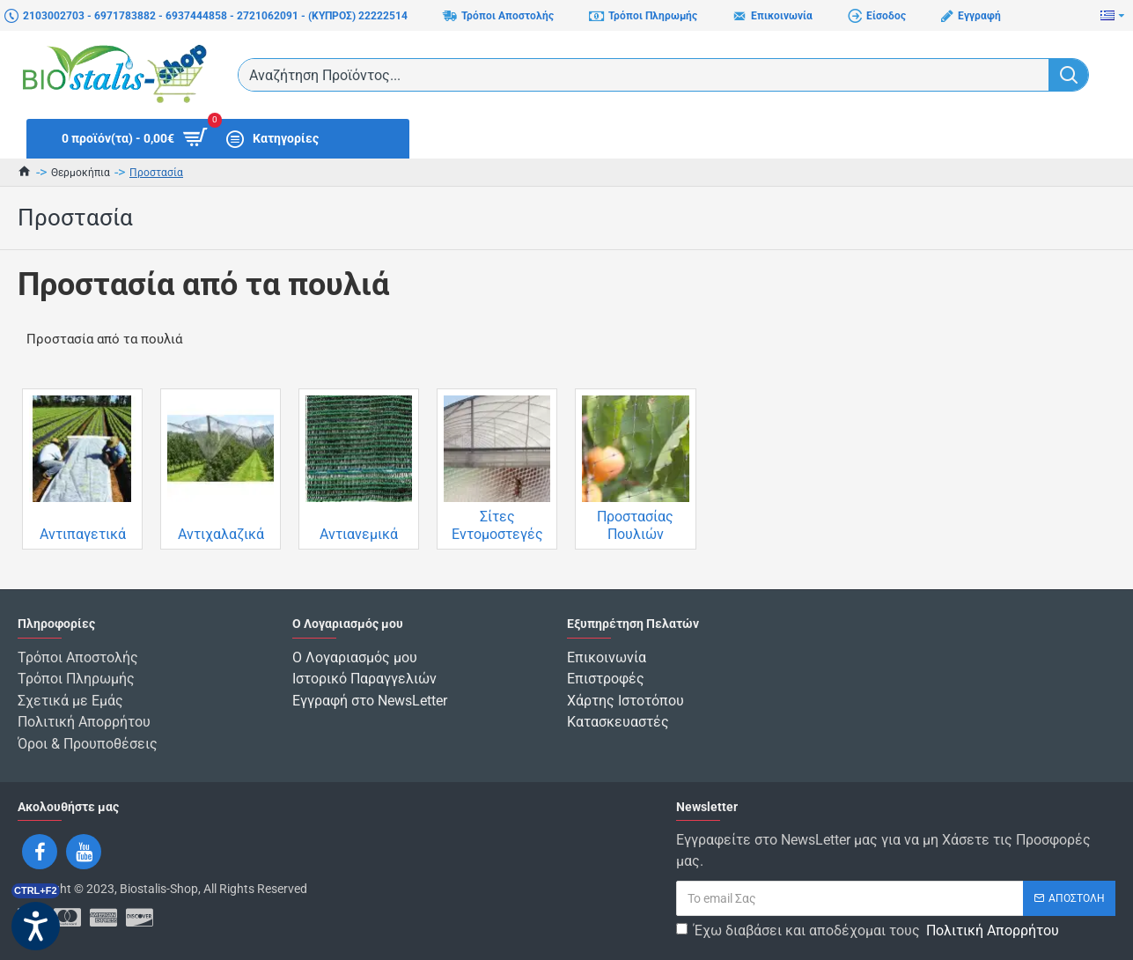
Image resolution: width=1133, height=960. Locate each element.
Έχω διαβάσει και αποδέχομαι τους (869, 928)
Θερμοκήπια (80, 172)
